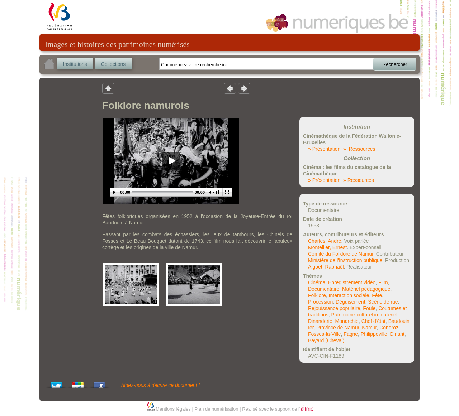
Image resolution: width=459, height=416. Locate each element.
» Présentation (324, 149)
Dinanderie (320, 321)
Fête (377, 295)
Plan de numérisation (216, 409)
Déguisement (350, 302)
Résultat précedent (230, 88)
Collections (113, 64)
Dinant (397, 334)
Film (383, 282)
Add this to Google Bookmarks (78, 383)
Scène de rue (383, 302)
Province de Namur (337, 327)
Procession (320, 302)
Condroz (388, 327)
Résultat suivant (244, 88)
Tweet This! (56, 383)
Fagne (351, 334)
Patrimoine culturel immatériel (364, 315)
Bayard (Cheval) (326, 340)
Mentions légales (173, 409)
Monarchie (347, 321)
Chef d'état (373, 321)
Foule (369, 308)
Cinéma (316, 282)
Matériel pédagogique (366, 289)
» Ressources (359, 149)
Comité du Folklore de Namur (340, 254)
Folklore (317, 295)
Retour (108, 88)
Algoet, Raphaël (326, 267)
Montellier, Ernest (327, 247)
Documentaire (323, 289)
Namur (369, 327)
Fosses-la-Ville (324, 334)
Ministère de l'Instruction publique (345, 260)
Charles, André (324, 241)
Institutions (75, 64)
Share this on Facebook (99, 383)
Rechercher (395, 64)
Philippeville (374, 334)
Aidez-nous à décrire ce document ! (160, 385)
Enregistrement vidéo (351, 282)
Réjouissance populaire (334, 308)
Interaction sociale (349, 295)
